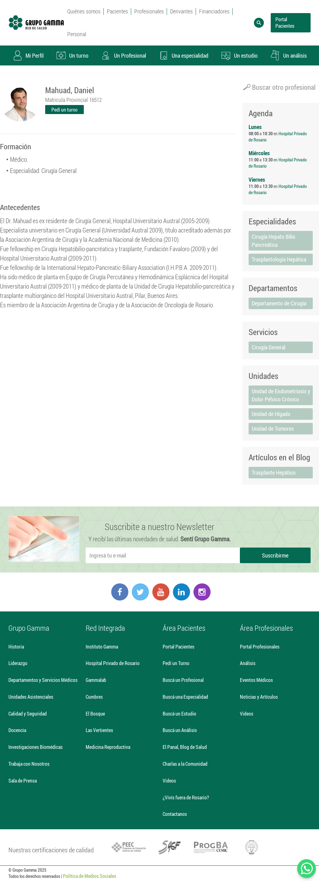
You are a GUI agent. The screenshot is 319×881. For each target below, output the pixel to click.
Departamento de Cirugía (279, 303)
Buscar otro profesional (279, 87)
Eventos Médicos (256, 680)
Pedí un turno (64, 109)
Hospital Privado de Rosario (113, 663)
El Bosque (95, 713)
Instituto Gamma (102, 646)
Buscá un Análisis (180, 730)
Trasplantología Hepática (279, 259)
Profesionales (149, 11)
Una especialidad (183, 55)
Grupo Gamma (28, 628)
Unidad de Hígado (271, 414)
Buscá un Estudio (179, 713)
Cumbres (94, 696)
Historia (16, 646)
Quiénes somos (84, 11)
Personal (76, 34)
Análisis (247, 663)
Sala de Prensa (22, 780)
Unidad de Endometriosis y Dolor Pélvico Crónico (281, 395)
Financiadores (214, 11)
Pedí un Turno (176, 663)
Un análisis (288, 55)
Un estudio (239, 55)
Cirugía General (268, 347)
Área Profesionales (266, 628)
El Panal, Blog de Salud (185, 747)
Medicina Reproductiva (108, 747)
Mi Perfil (28, 55)
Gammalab (96, 680)
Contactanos (175, 814)
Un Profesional (123, 55)
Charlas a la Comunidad (185, 763)
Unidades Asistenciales (30, 696)
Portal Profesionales (259, 646)
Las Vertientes (99, 730)
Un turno (72, 55)
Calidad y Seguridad (27, 713)
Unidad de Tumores (273, 428)
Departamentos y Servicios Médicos (43, 680)
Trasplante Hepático (274, 472)
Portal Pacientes (284, 22)
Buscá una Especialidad (185, 696)
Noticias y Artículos (259, 696)
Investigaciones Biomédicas (35, 747)
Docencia (17, 730)
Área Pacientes (184, 628)
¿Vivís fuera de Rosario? (186, 797)
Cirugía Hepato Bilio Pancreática (273, 240)
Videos (169, 780)
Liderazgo (17, 663)
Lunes (255, 127)
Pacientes (117, 11)
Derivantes (181, 11)
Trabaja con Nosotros (29, 763)
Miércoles (259, 153)
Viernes (257, 179)
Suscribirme (275, 555)
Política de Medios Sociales (89, 876)
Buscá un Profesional (183, 680)
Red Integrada (105, 628)
